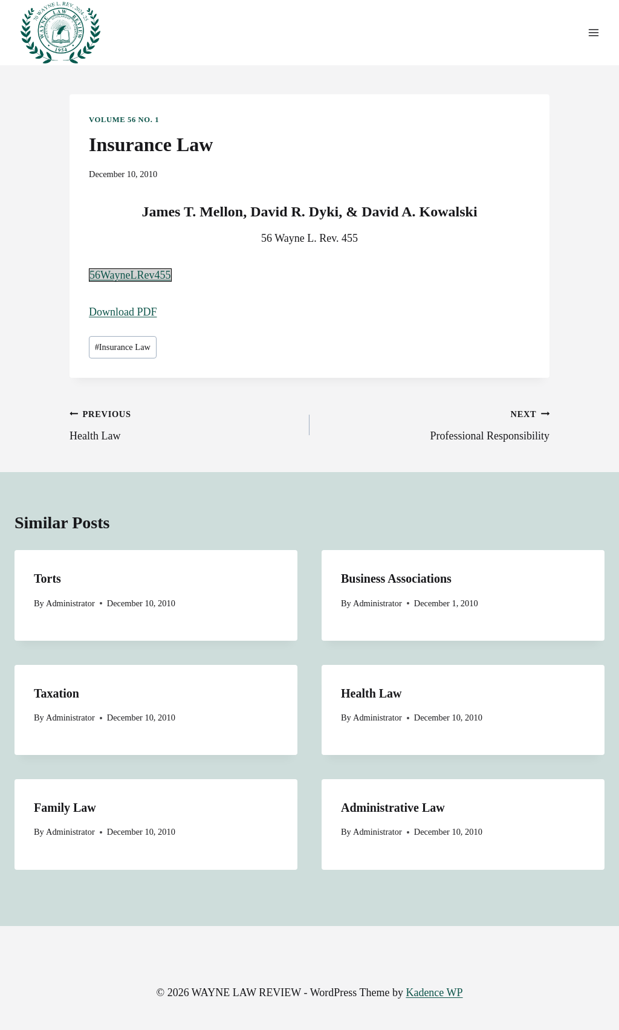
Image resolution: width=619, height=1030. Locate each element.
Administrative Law (393, 807)
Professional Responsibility (434, 423)
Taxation (56, 693)
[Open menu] (593, 33)
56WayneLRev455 (130, 275)
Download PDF (123, 312)
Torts (47, 578)
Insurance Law (123, 347)
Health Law (184, 423)
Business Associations (396, 578)
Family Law (65, 807)
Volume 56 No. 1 (124, 119)
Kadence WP (434, 992)
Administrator (70, 603)
